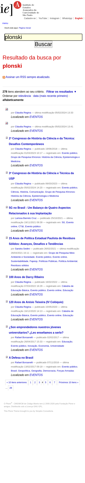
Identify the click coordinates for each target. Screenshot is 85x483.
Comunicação (36, 192)
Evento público (69, 153)
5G (63, 222)
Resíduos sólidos (20, 265)
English (79, 18)
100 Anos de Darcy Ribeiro (26, 277)
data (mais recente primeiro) (50, 95)
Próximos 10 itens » (68, 382)
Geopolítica (24, 370)
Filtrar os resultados (59, 91)
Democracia (49, 370)
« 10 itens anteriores (17, 382)
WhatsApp (67, 18)
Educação (68, 290)
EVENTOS (36, 116)
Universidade (57, 346)
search (79, 23)
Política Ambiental (68, 261)
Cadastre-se (30, 18)
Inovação (32, 346)
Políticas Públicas (48, 261)
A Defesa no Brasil (21, 357)
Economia (44, 346)
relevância (24, 95)
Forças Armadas (65, 370)
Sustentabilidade (19, 261)
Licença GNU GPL (34, 406)
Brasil (14, 370)
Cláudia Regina (23, 112)
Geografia (36, 370)
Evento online (60, 257)
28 (11, 388)
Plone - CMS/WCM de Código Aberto (22, 404)
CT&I (21, 226)
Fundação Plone (66, 404)
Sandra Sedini (22, 248)
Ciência (15, 192)
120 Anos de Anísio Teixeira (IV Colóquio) (36, 302)
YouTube (43, 18)
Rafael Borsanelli (24, 337)
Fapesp (34, 261)
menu (5, 23)
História (24, 192)
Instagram (54, 18)
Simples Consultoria (44, 411)
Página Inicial (25, 28)
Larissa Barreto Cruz (26, 218)
